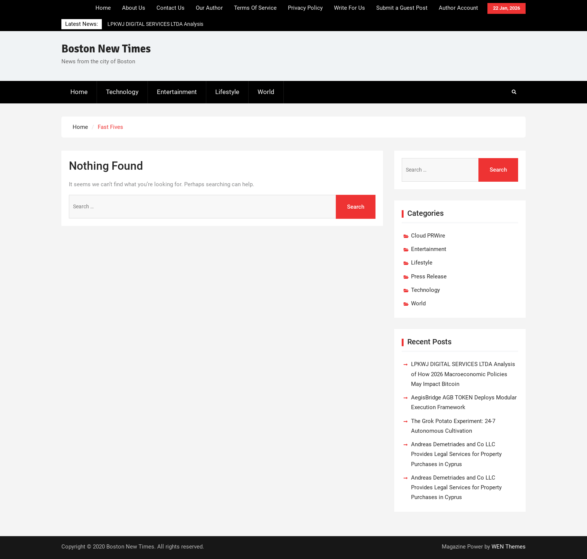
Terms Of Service (255, 7)
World (266, 92)
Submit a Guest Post (402, 7)
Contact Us (170, 7)
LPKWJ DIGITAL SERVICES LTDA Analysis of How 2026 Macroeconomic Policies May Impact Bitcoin (463, 374)
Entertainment (177, 92)
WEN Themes (509, 546)
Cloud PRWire (428, 235)
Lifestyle (227, 92)
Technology (122, 92)
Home (103, 7)
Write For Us (349, 7)
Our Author (209, 7)
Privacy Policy (305, 7)
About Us (133, 7)
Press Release (429, 276)
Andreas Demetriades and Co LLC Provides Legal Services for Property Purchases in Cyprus (456, 454)
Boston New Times (106, 49)
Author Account (458, 7)
